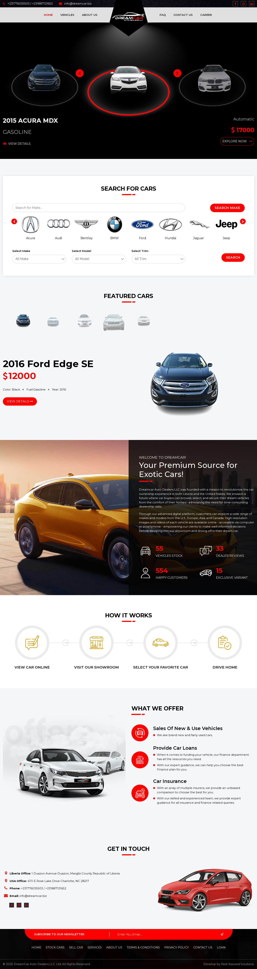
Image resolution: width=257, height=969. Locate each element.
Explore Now (237, 141)
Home (48, 15)
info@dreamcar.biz (75, 3)
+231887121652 (42, 3)
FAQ (163, 15)
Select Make (21, 251)
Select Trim (139, 251)
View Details (17, 144)
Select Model (81, 251)
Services (95, 947)
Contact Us (183, 15)
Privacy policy (176, 947)
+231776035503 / (17, 3)
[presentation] (14, 221)
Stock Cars (55, 947)
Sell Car (76, 947)
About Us (89, 15)
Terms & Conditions (143, 947)
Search (233, 257)
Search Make (227, 208)
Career (206, 15)
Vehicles (67, 15)
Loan (221, 947)
